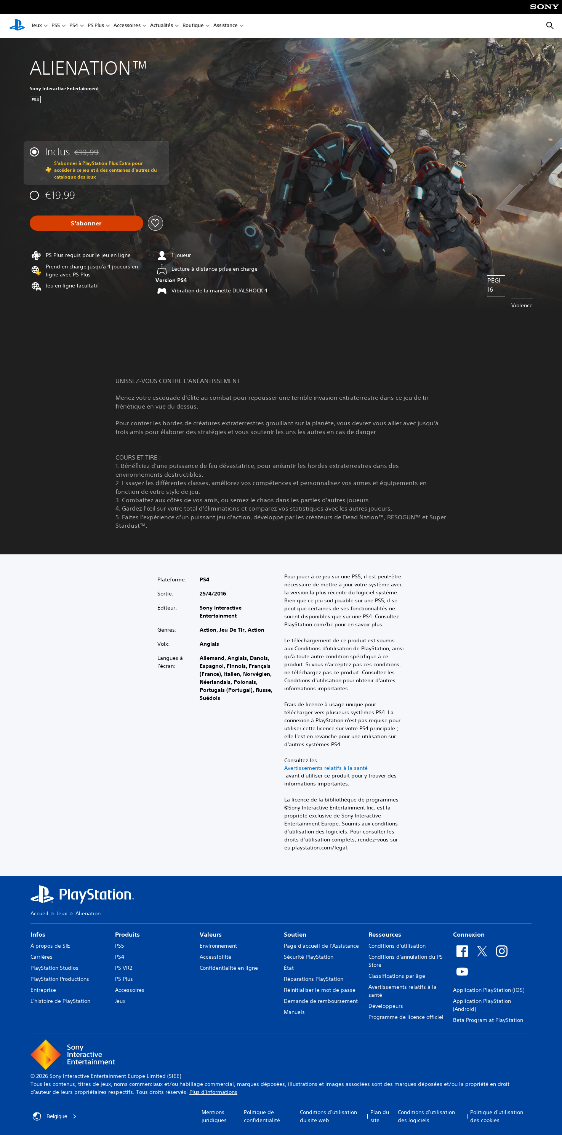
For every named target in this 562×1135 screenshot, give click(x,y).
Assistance (225, 26)
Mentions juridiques (214, 1116)
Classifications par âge (396, 975)
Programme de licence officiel (406, 1017)
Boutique (193, 26)
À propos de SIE (50, 945)
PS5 (55, 26)
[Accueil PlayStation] (17, 26)
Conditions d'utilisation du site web (328, 1116)
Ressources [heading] (384, 934)
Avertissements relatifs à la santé (326, 768)
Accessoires (127, 26)
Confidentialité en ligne (229, 967)
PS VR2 (123, 967)
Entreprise (43, 990)
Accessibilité (215, 956)
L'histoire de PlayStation (60, 1001)
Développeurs (385, 1006)
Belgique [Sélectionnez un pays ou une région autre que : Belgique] (54, 1116)
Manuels (294, 1012)
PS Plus (96, 26)
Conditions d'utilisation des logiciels (426, 1116)
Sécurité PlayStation (308, 956)
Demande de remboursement (321, 1001)
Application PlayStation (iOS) (488, 990)
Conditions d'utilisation (397, 945)
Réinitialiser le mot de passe (319, 990)
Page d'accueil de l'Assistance (321, 945)
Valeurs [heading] (211, 934)
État (289, 967)
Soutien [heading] (295, 934)
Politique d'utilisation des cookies (496, 1116)
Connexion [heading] (469, 934)
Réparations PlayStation (313, 978)
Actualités (161, 26)
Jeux (37, 26)
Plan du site (379, 1116)
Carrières (41, 956)
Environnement (218, 945)
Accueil (39, 913)
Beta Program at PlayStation (488, 1020)
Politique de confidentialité (262, 1116)
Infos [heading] (37, 934)
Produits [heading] (127, 934)
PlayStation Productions (59, 978)
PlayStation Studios (54, 967)
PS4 (73, 26)
